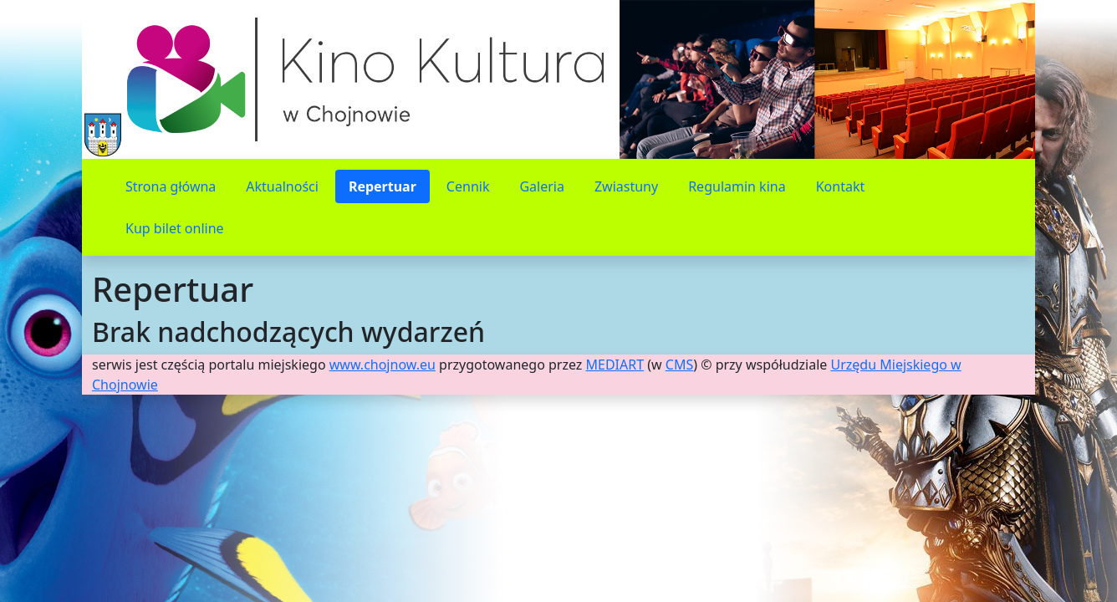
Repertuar (382, 186)
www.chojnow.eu (382, 364)
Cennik (468, 186)
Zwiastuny (626, 186)
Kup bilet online (174, 228)
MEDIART (615, 364)
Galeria (541, 186)
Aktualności (282, 186)
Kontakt (840, 186)
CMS (679, 364)
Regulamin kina (736, 186)
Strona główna (170, 186)
